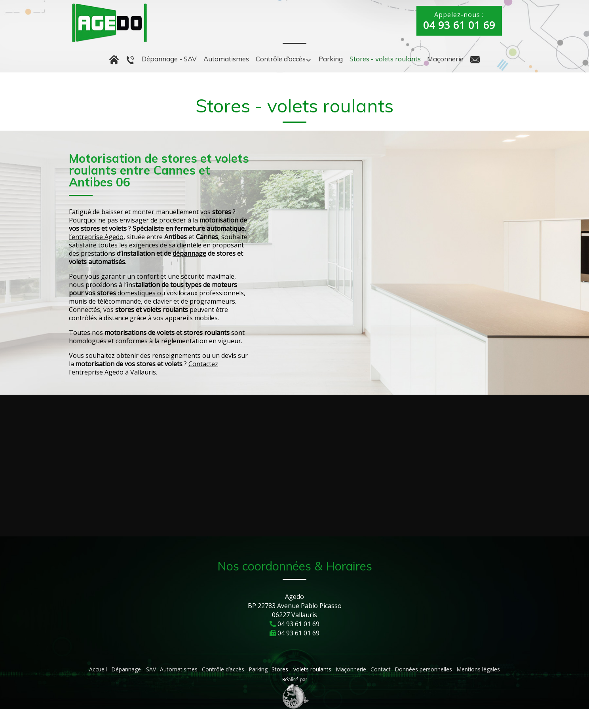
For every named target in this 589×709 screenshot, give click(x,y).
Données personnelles (428, 669)
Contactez (203, 363)
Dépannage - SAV (177, 59)
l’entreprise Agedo (96, 236)
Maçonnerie (434, 59)
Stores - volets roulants (378, 59)
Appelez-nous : (459, 21)
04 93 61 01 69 (298, 624)
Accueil (92, 669)
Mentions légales (484, 669)
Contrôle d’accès (279, 59)
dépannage (189, 253)
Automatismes (230, 59)
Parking (328, 59)
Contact (384, 669)
